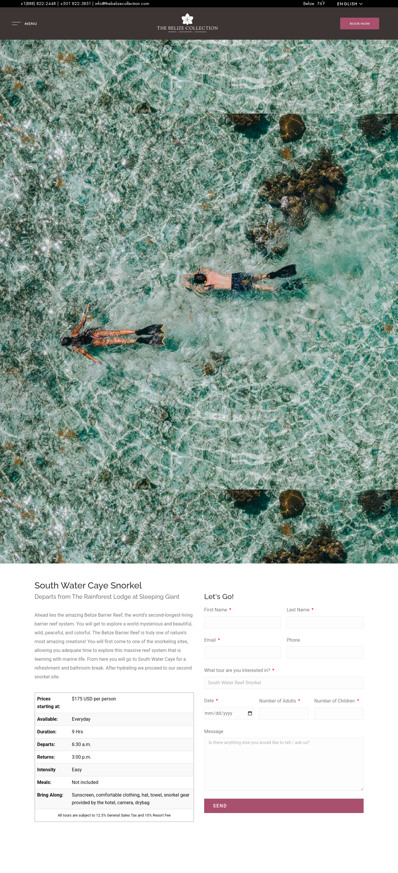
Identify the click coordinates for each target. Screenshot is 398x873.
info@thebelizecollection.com (122, 3)
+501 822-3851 (75, 3)
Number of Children (335, 701)
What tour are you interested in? (237, 670)
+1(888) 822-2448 (38, 3)
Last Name (298, 610)
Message (213, 731)
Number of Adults (278, 701)
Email (210, 640)
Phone (293, 640)
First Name (216, 610)
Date (209, 700)
